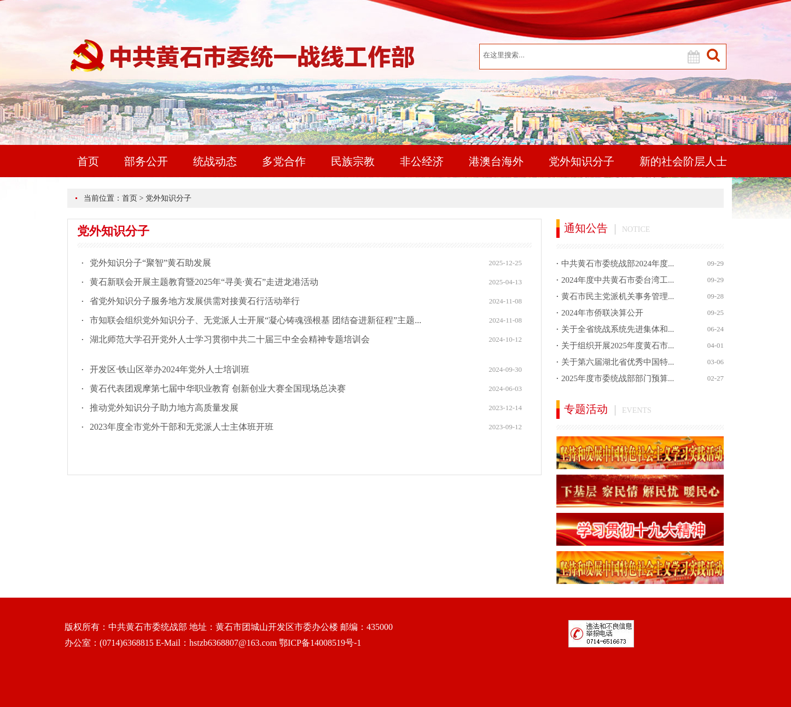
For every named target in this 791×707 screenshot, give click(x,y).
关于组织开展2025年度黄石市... (617, 345)
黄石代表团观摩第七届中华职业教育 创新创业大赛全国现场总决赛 (218, 388)
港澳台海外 (496, 161)
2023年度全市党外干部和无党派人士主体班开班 (182, 426)
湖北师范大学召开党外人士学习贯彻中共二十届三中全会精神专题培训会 (230, 339)
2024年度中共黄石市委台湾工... (617, 280)
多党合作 (284, 161)
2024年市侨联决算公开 (602, 312)
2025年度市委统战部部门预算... (617, 378)
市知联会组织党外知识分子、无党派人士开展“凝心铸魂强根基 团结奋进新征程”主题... (255, 320)
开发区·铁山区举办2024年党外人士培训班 (169, 369)
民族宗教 (353, 161)
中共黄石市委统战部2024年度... (617, 263)
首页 (88, 161)
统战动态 (215, 161)
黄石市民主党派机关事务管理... (617, 296)
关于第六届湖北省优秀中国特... (617, 362)
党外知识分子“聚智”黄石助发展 (150, 262)
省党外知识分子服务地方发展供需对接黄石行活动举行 (195, 301)
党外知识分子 (581, 161)
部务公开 (146, 161)
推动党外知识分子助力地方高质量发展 (164, 407)
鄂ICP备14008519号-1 (320, 642)
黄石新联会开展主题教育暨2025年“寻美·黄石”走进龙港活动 (204, 282)
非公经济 (422, 161)
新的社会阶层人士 (683, 161)
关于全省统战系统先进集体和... (617, 329)
